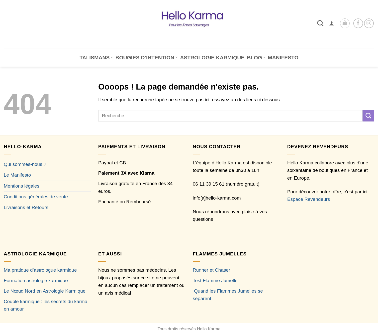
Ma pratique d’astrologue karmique (40, 270)
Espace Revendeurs (308, 199)
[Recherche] (320, 23)
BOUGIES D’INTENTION (146, 57)
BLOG (256, 57)
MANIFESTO (283, 57)
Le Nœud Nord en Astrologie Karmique (45, 291)
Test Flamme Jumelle (215, 280)
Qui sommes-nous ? (25, 164)
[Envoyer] (368, 115)
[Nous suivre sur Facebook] (358, 23)
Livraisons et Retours (26, 207)
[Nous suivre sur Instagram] (369, 23)
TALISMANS (96, 57)
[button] (331, 23)
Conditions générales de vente (36, 196)
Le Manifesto (17, 175)
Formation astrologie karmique (36, 280)
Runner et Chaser (211, 270)
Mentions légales (21, 186)
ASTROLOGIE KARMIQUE (212, 57)
